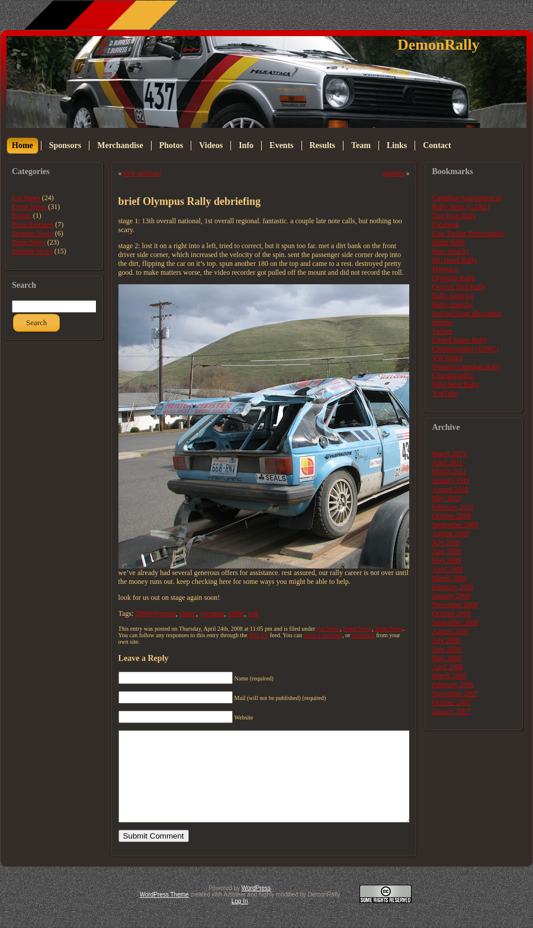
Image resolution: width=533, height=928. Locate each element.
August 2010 (450, 489)
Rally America (452, 295)
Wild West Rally (455, 384)
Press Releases (32, 224)
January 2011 (451, 480)
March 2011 (449, 471)
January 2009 (451, 596)
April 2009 (447, 569)
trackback (363, 635)
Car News (26, 198)
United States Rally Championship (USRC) (465, 344)
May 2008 (446, 658)
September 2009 (455, 525)
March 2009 (449, 578)
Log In (240, 919)
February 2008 (452, 684)
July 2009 (446, 542)
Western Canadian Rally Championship (466, 371)
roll (253, 613)
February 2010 (452, 507)
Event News (29, 207)
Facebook (446, 224)
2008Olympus (155, 613)
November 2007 (455, 693)
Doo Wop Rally (454, 215)
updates (393, 173)
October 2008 (451, 613)
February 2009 (452, 587)
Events (21, 215)
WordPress (256, 906)
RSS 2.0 (258, 635)
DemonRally (438, 44)
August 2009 (450, 533)
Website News (32, 251)
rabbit (235, 613)
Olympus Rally (453, 278)
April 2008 (447, 667)
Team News (29, 242)
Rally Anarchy (452, 304)
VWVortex (447, 358)
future (187, 613)
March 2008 (449, 676)
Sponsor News (32, 233)
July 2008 (446, 640)
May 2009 (446, 560)
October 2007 (451, 702)
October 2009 (451, 516)
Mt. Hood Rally (454, 260)
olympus (212, 613)
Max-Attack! (450, 251)
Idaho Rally (448, 242)
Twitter (442, 331)
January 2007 (451, 711)
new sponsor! (143, 173)
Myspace (444, 269)
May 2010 (446, 498)
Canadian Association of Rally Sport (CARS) (466, 202)
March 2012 (449, 453)
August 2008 (450, 631)
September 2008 (455, 622)
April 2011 (447, 462)
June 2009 (446, 551)
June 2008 (446, 649)
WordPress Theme (164, 912)
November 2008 (455, 605)
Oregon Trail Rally (459, 286)
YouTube (445, 393)
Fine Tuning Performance (468, 233)
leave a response (322, 635)
